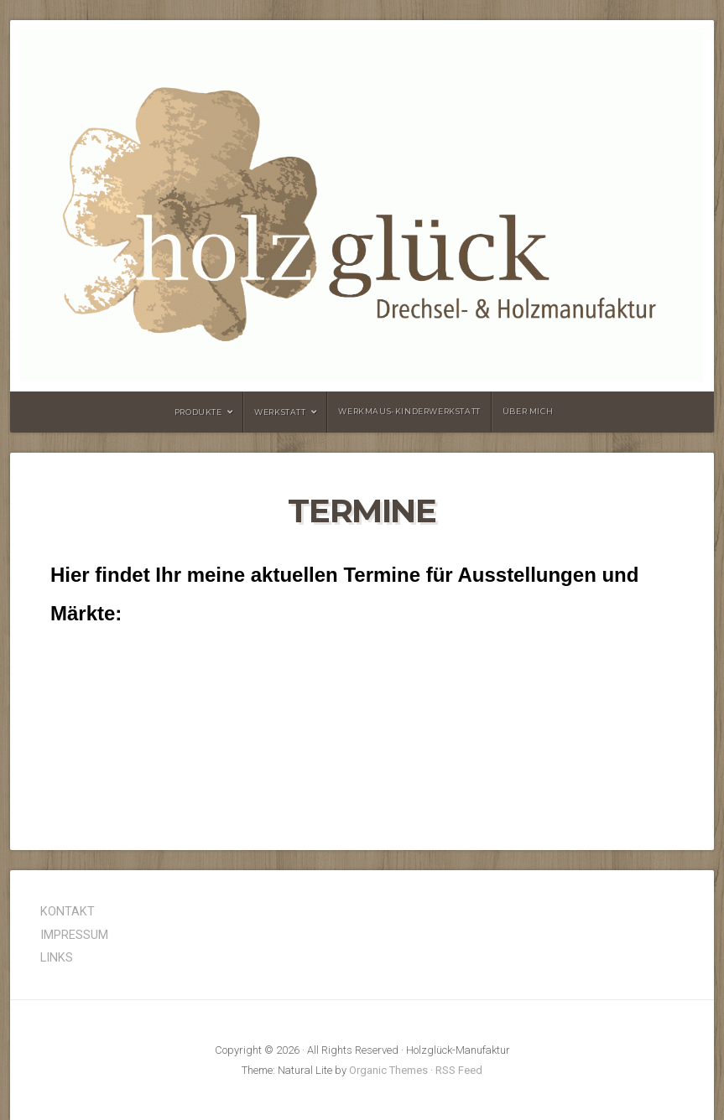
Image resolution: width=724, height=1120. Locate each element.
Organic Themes (388, 1070)
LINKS (56, 958)
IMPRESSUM (74, 935)
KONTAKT (67, 912)
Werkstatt (279, 412)
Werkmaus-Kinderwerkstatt (409, 411)
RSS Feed (458, 1070)
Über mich (528, 411)
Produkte (198, 412)
